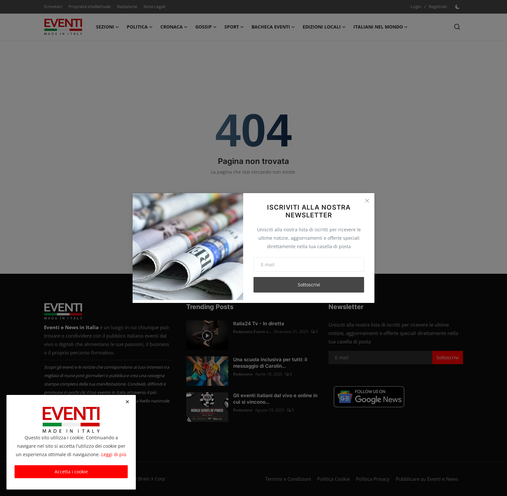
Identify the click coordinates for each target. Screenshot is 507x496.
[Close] (367, 200)
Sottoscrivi (309, 285)
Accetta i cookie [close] (71, 471)
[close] (127, 401)
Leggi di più (113, 454)
